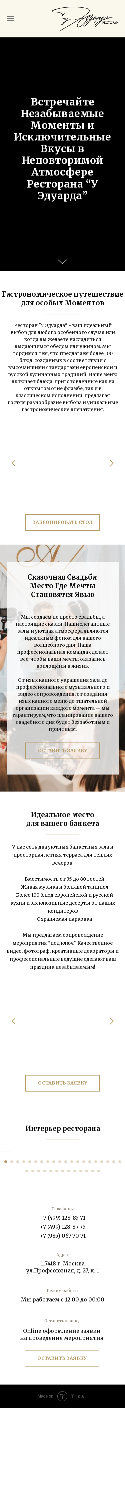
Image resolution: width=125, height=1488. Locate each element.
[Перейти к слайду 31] (86, 1251)
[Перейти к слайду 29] (74, 1251)
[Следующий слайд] (119, 1192)
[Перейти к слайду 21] (26, 1251)
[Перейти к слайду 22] (32, 1251)
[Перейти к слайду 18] (107, 1241)
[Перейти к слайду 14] (83, 1241)
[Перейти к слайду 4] (23, 1241)
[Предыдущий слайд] (6, 1192)
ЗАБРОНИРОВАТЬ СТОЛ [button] (62, 522)
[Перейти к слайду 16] (95, 1241)
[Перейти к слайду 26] (56, 1251)
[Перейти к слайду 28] (68, 1251)
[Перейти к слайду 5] (29, 1241)
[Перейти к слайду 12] (71, 1241)
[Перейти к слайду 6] (35, 1241)
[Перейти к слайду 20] (119, 1241)
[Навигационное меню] (10, 18)
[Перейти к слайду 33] (98, 1251)
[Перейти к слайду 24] (44, 1251)
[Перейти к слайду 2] (11, 1241)
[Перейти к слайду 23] (38, 1251)
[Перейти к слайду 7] (41, 1241)
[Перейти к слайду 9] (53, 1241)
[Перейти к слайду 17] (101, 1241)
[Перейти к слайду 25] (50, 1251)
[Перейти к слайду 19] (113, 1241)
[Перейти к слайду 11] (65, 1241)
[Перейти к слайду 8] (47, 1241)
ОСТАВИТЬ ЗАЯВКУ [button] (62, 751)
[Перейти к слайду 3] (17, 1241)
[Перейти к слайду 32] (92, 1251)
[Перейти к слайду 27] (62, 1251)
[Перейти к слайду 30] (80, 1251)
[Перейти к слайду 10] (59, 1241)
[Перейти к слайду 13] (77, 1241)
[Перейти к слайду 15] (89, 1241)
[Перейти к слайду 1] (5, 1241)
